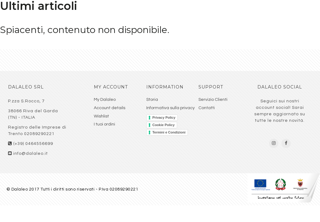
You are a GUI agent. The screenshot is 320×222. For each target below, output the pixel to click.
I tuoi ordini (104, 124)
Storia (152, 99)
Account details (109, 108)
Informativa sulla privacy (170, 108)
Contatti (206, 108)
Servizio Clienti (212, 99)
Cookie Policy (163, 125)
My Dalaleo (105, 99)
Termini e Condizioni (168, 132)
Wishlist (101, 116)
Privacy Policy (164, 117)
